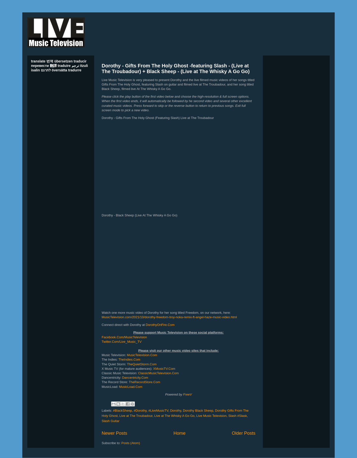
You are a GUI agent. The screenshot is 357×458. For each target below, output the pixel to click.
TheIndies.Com (129, 359)
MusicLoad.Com (130, 387)
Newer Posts (114, 433)
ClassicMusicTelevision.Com (158, 373)
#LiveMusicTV (158, 410)
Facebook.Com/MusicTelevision (124, 337)
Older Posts (243, 433)
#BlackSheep (122, 410)
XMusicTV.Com (164, 369)
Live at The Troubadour (135, 416)
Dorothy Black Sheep (198, 410)
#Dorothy (140, 410)
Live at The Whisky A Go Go (174, 416)
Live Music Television (211, 416)
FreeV (187, 394)
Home (180, 433)
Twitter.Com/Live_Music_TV (122, 342)
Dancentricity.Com (135, 377)
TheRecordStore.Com (144, 382)
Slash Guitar (110, 421)
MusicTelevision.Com (142, 355)
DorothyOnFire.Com (160, 325)
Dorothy (175, 410)
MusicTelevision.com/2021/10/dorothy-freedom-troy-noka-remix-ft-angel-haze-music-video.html (169, 317)
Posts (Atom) (130, 443)
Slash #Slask (237, 416)
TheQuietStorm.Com (141, 364)
